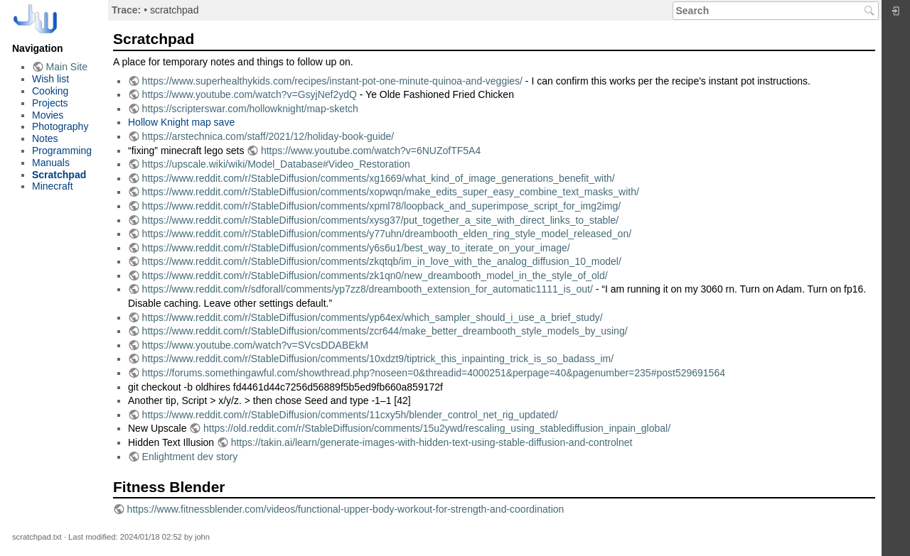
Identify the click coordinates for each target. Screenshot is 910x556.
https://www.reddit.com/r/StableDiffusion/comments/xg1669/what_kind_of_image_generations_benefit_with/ (378, 178)
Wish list (50, 79)
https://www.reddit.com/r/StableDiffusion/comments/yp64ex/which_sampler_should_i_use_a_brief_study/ (372, 317)
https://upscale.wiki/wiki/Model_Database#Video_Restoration (276, 164)
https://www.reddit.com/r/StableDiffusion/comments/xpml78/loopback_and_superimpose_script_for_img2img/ (381, 206)
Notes (45, 138)
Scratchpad (59, 174)
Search (871, 11)
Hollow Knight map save (181, 122)
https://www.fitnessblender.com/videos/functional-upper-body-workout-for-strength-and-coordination (345, 509)
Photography (60, 126)
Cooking (50, 91)
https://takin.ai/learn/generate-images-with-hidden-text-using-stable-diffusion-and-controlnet (432, 442)
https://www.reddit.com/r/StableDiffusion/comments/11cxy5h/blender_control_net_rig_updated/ (350, 414)
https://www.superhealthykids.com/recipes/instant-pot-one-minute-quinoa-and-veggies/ (332, 81)
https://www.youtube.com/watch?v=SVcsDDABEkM (255, 345)
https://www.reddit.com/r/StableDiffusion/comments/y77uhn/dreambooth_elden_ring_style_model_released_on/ (386, 233)
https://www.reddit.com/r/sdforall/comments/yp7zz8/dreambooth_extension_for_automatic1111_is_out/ (367, 289)
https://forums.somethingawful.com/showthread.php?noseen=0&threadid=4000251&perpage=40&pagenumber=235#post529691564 (433, 372)
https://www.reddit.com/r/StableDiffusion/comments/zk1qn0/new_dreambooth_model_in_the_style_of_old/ (375, 275)
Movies (47, 115)
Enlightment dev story (190, 456)
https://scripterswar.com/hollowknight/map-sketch (250, 108)
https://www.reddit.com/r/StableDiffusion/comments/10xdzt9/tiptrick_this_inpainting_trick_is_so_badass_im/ (378, 358)
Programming (62, 150)
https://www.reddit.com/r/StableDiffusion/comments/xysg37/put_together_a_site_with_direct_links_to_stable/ (380, 220)
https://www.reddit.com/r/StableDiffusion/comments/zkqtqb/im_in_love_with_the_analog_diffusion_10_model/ (381, 261)
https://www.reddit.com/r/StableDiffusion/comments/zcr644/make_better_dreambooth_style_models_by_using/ (385, 331)
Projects (50, 103)
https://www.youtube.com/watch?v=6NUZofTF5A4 (371, 150)
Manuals (51, 162)
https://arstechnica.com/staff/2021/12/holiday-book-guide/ (268, 136)
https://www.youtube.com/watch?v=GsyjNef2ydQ (249, 94)
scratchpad (174, 10)
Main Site (66, 66)
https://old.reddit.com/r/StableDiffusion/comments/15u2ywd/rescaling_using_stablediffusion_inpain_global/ (436, 428)
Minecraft (52, 186)
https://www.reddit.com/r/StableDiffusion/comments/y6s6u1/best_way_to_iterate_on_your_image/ (356, 248)
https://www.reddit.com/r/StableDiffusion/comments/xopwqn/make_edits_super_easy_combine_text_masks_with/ (390, 191)
